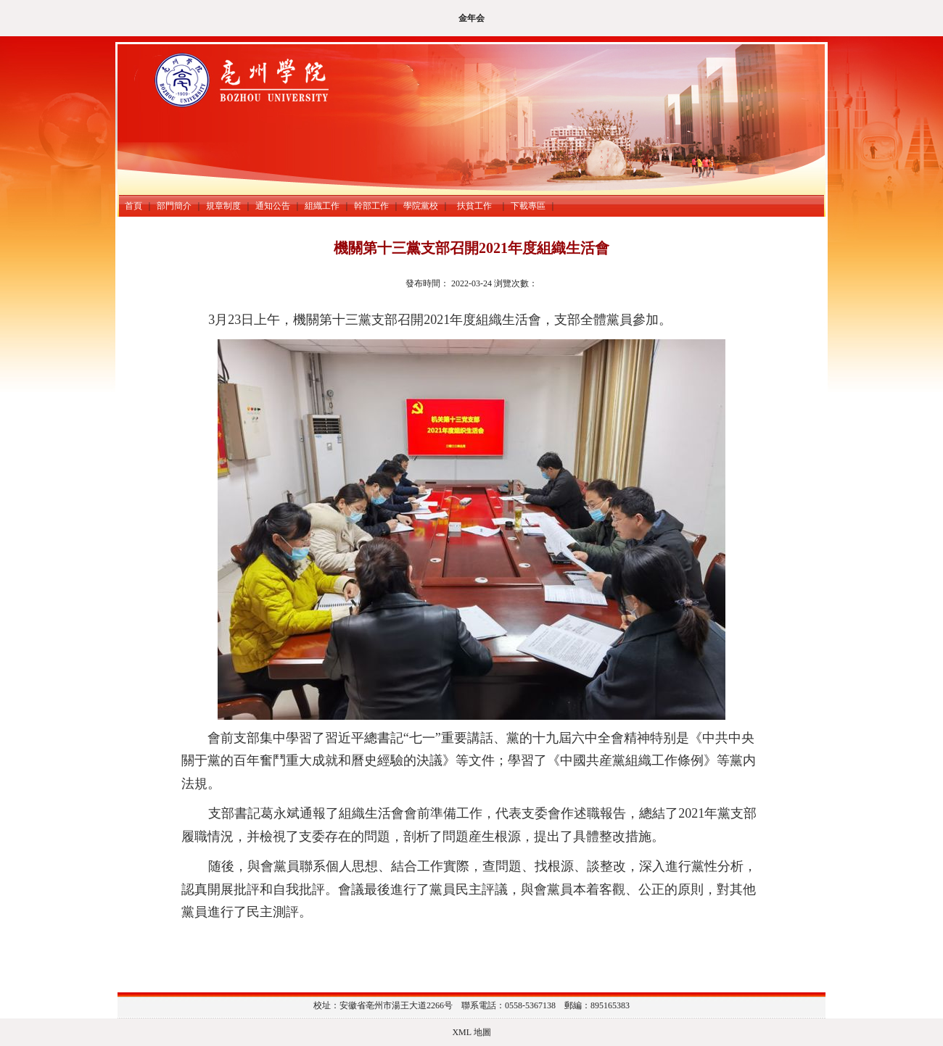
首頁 (133, 206)
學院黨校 (420, 206)
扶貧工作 (476, 206)
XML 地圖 (471, 1032)
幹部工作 (371, 206)
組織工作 (322, 206)
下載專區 (528, 206)
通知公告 (272, 206)
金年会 (471, 18)
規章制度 (223, 206)
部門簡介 (174, 206)
